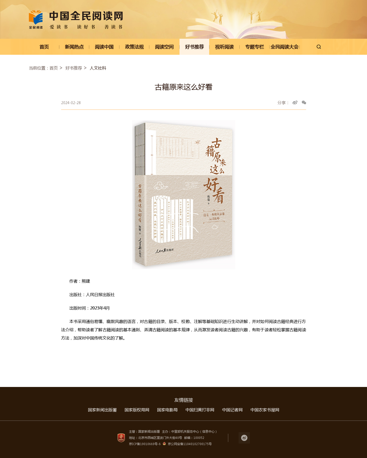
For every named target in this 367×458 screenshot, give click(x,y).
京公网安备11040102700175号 (190, 444)
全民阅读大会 (284, 47)
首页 (44, 47)
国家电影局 (167, 409)
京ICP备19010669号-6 (145, 444)
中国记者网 (232, 409)
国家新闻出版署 (102, 409)
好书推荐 (194, 47)
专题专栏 (254, 47)
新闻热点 (74, 47)
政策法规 (134, 47)
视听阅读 (224, 47)
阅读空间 (164, 47)
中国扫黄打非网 (199, 409)
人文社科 (98, 68)
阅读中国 (104, 47)
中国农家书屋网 (264, 409)
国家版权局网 (137, 409)
